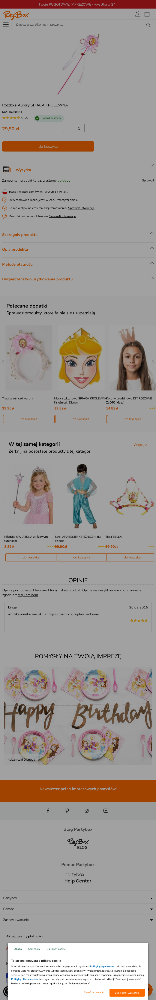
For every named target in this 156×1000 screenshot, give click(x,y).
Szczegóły (34, 949)
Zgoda (18, 949)
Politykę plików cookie (24, 979)
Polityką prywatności (102, 966)
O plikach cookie (56, 949)
